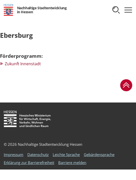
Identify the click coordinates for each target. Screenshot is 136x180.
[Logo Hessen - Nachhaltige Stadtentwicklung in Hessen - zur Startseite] (35, 10)
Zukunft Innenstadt (23, 63)
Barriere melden (72, 162)
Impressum (13, 154)
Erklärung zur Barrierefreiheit (29, 162)
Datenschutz (38, 154)
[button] (116, 10)
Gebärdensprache (99, 154)
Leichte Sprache (66, 154)
